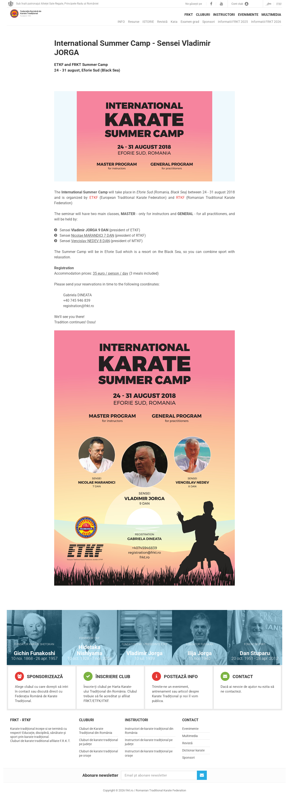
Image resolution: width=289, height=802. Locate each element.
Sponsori (208, 21)
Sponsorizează (39, 679)
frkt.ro (33, 18)
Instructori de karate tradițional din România (149, 734)
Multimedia (271, 15)
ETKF (93, 201)
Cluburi (203, 15)
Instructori (224, 15)
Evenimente (248, 15)
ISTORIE (148, 21)
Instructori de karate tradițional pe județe (148, 745)
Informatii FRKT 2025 (233, 21)
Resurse (133, 21)
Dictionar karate (193, 754)
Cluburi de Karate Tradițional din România (95, 734)
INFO (121, 21)
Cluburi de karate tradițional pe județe (98, 745)
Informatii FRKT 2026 (266, 21)
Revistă (162, 21)
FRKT (188, 15)
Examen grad (190, 21)
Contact (237, 679)
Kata (174, 21)
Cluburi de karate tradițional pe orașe (98, 757)
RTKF (180, 201)
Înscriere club (107, 679)
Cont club (239, 3)
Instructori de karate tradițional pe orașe (148, 757)
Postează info (175, 679)
